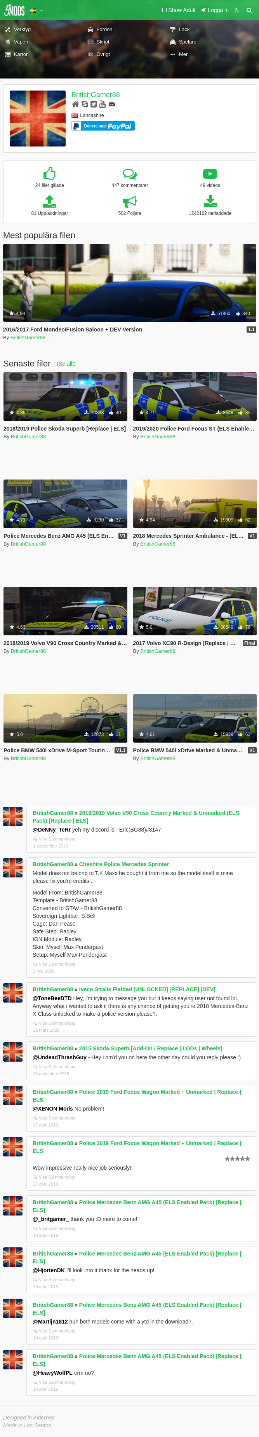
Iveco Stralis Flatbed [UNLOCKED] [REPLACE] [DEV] (147, 989)
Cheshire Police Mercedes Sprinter (124, 864)
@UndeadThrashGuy (60, 1057)
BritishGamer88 (95, 95)
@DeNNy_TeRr (52, 830)
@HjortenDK (49, 1270)
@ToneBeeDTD (52, 998)
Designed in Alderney (29, 1417)
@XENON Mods (53, 1109)
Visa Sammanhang (54, 839)
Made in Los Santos (27, 1425)
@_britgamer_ (51, 1219)
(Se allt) (66, 364)
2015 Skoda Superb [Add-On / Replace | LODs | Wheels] (150, 1048)
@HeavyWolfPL (53, 1373)
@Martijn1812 (50, 1321)
